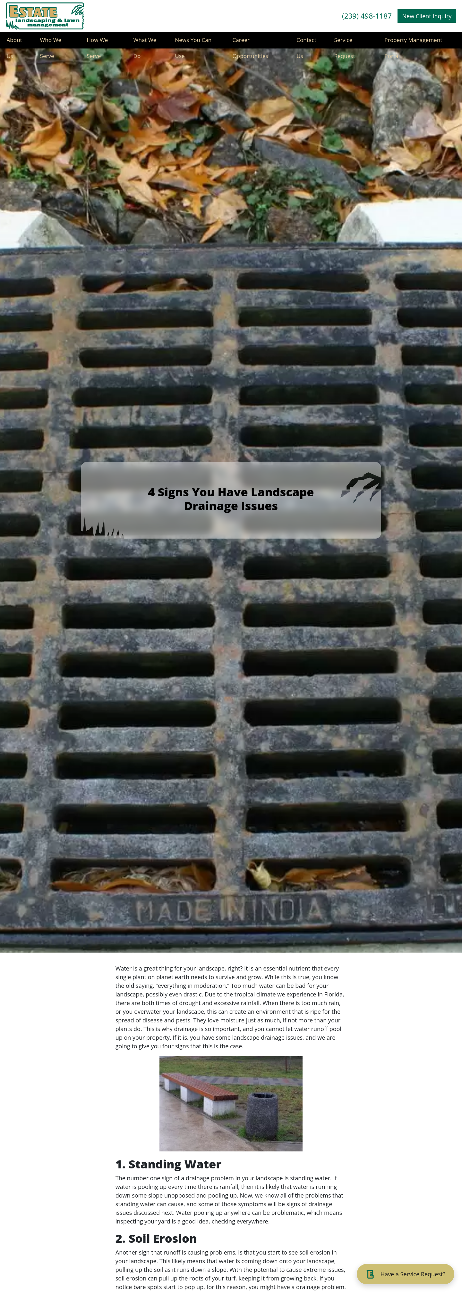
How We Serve (97, 43)
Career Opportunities (251, 43)
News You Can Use (194, 43)
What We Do (145, 43)
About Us (14, 43)
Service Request (345, 43)
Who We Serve (50, 43)
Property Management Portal (414, 43)
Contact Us (306, 43)
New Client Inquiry (427, 16)
